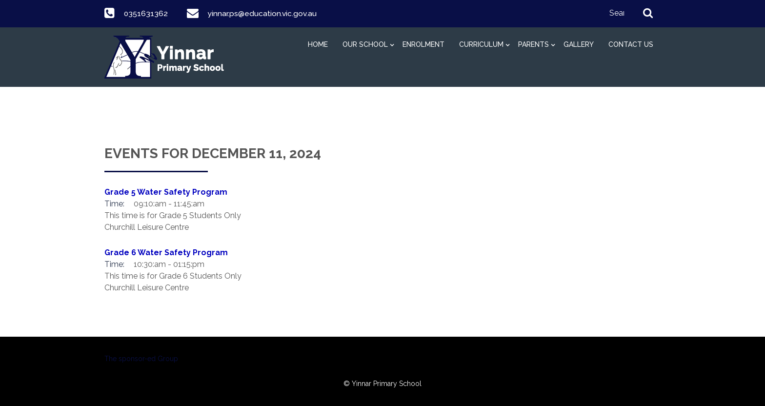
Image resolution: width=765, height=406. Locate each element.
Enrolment (423, 44)
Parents (533, 44)
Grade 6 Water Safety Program (166, 252)
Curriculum (481, 44)
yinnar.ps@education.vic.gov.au (262, 13)
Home (318, 44)
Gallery (579, 44)
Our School (365, 44)
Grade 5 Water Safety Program (165, 192)
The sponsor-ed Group (141, 359)
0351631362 (145, 13)
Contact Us (630, 44)
